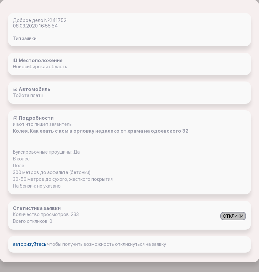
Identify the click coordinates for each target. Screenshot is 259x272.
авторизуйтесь (30, 244)
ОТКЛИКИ (233, 216)
